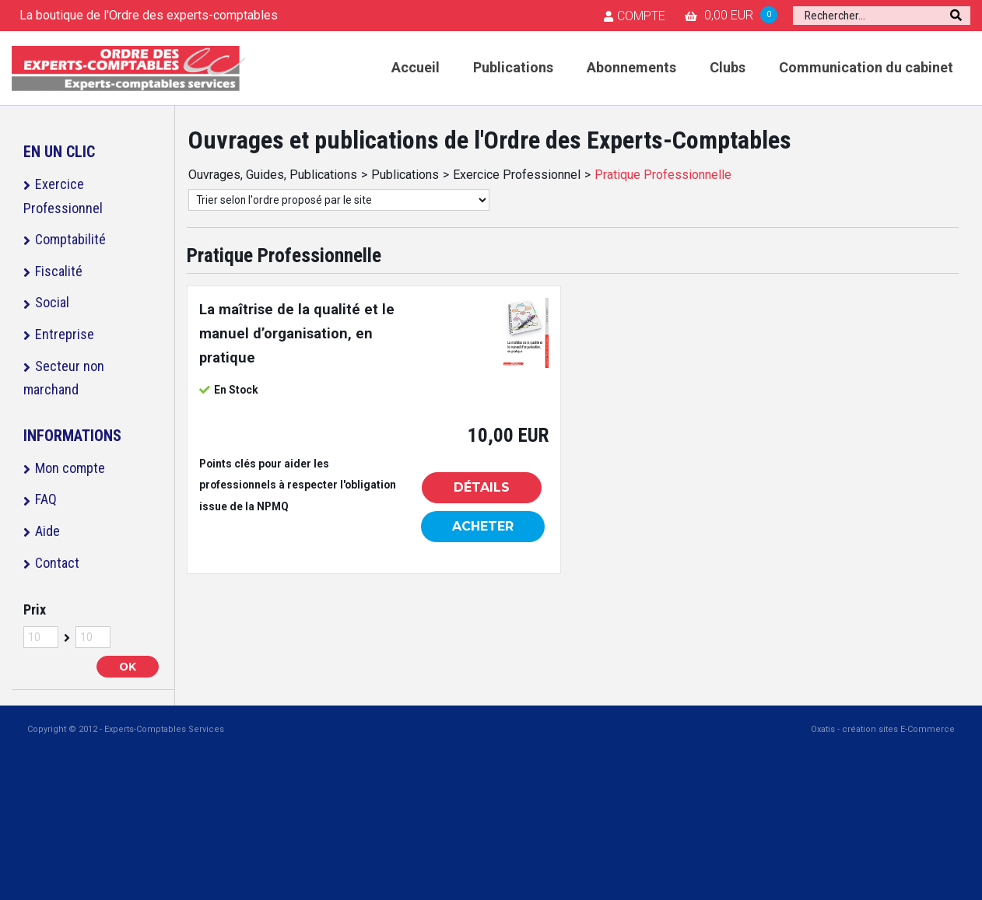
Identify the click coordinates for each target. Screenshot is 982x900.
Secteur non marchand (63, 378)
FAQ (46, 499)
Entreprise (64, 334)
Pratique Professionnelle (662, 174)
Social (52, 302)
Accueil (415, 67)
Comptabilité (70, 239)
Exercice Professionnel (63, 196)
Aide (47, 531)
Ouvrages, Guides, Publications (272, 174)
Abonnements (631, 67)
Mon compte (70, 468)
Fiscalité (58, 271)
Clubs (727, 67)
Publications (513, 67)
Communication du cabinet (866, 67)
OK (127, 666)
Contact (57, 563)
